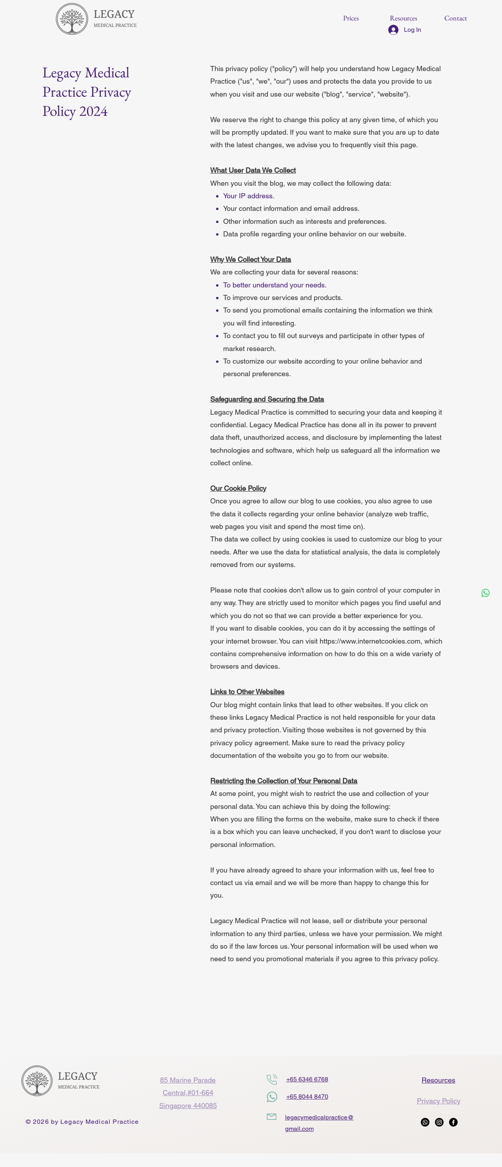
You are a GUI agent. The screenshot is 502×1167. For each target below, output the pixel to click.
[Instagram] (439, 1122)
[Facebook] (453, 1122)
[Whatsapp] (485, 593)
